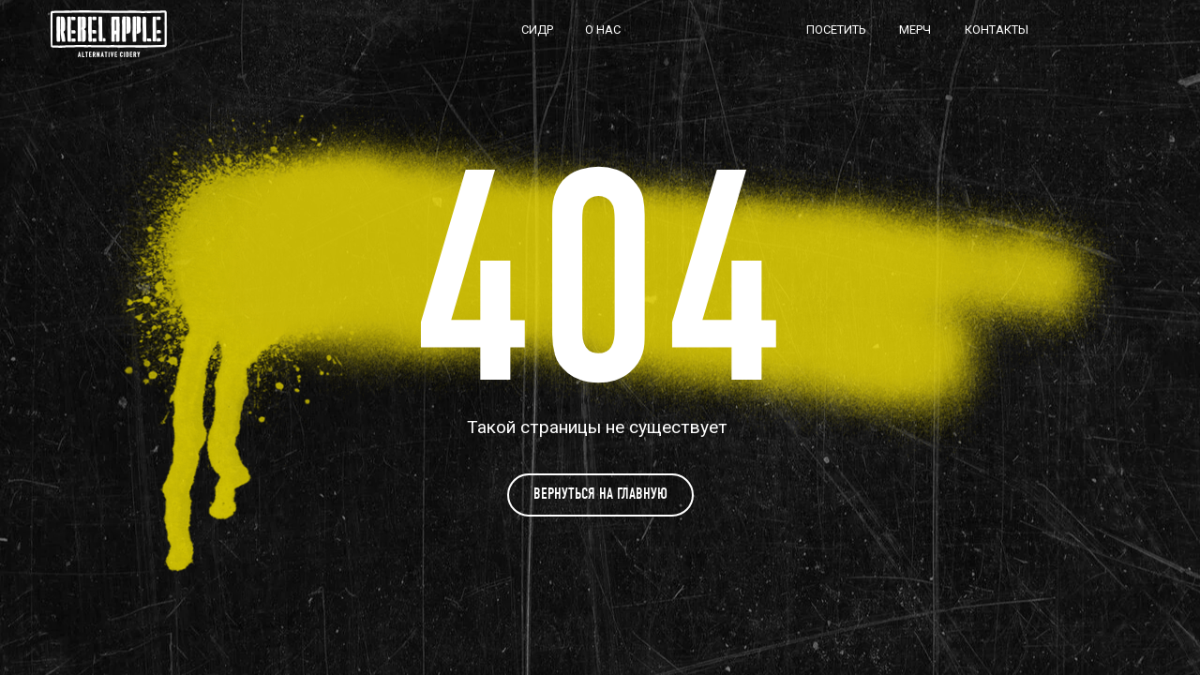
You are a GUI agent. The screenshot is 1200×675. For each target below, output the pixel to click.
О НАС (603, 29)
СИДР (537, 29)
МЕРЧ (915, 29)
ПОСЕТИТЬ (836, 29)
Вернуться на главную (600, 493)
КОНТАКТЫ (996, 29)
